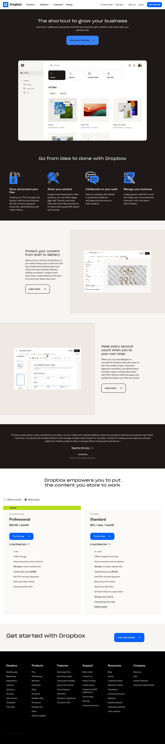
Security (10, 694)
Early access (11, 698)
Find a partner (114, 711)
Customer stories (115, 681)
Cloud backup (63, 689)
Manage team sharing (103, 597)
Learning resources (90, 705)
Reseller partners (115, 702)
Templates (10, 702)
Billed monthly (12, 499)
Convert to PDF (63, 702)
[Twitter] (8, 727)
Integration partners (116, 707)
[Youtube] (19, 727)
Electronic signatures (66, 698)
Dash (34, 689)
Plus (33, 672)
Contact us (87, 676)
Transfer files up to (24, 571)
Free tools (10, 707)
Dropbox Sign (38, 698)
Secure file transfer (65, 685)
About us (137, 672)
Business (36, 681)
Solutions (10, 689)
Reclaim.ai (36, 702)
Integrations (11, 681)
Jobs (135, 676)
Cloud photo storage (66, 681)
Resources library (115, 685)
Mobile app (11, 676)
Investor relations (140, 681)
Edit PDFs (61, 694)
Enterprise (36, 685)
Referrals (112, 698)
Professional (37, 676)
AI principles (87, 697)
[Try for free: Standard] (102, 536)
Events (111, 676)
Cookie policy (88, 685)
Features (10, 685)
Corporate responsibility (143, 685)
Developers (113, 689)
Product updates (39, 716)
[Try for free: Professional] (21, 536)
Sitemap (86, 701)
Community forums (116, 694)
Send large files (64, 672)
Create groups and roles (104, 602)
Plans (34, 711)
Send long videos (64, 676)
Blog (110, 672)
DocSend (36, 694)
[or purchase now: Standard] (100, 544)
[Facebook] (13, 727)
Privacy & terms (89, 681)
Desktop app (11, 672)
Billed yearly (32, 499)
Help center (87, 672)
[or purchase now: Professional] (19, 544)
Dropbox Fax (37, 707)
